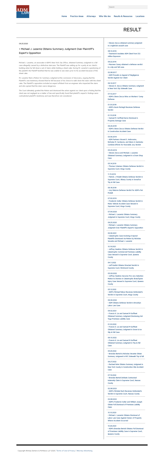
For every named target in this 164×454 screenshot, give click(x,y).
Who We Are (105, 16)
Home (64, 16)
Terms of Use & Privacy (66, 451)
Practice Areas (76, 16)
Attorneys (91, 16)
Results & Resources (123, 16)
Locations (140, 16)
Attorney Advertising (84, 451)
